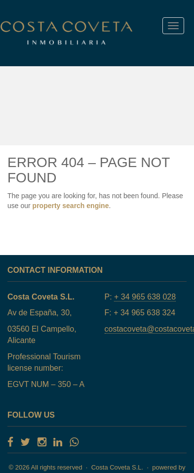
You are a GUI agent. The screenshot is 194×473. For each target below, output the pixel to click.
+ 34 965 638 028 (145, 297)
